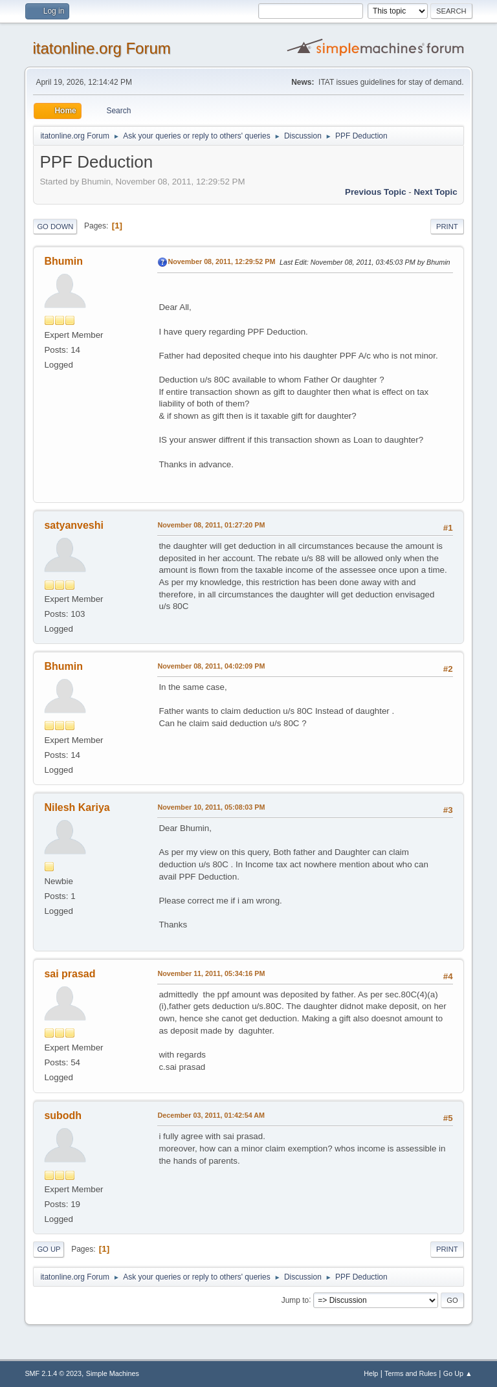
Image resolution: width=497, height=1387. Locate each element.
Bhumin (63, 261)
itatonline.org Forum (101, 48)
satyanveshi (74, 525)
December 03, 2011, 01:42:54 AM (211, 1115)
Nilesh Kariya (76, 807)
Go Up (48, 1249)
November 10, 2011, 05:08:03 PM (211, 807)
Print (447, 226)
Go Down (55, 226)
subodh (63, 1115)
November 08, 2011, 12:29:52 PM (221, 261)
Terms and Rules (410, 1373)
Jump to (295, 1299)
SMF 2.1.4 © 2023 (53, 1373)
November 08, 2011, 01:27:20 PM (211, 525)
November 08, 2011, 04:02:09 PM (211, 666)
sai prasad (69, 973)
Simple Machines (112, 1373)
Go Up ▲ (457, 1373)
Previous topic (375, 192)
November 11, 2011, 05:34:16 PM (211, 973)
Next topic (435, 192)
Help (371, 1373)
